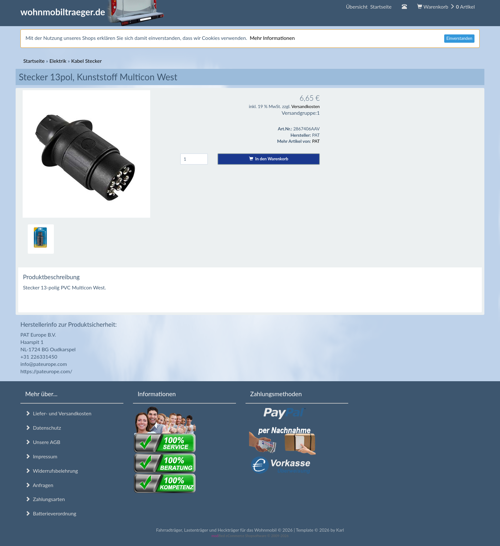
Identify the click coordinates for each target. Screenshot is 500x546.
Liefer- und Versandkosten (58, 413)
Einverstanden (459, 38)
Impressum (41, 456)
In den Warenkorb (268, 158)
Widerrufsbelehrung (51, 471)
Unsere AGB (42, 442)
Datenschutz (43, 428)
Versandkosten (305, 106)
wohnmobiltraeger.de (92, 11)
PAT (316, 141)
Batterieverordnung (50, 513)
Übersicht (369, 7)
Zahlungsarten (45, 499)
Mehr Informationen (272, 38)
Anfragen (39, 485)
